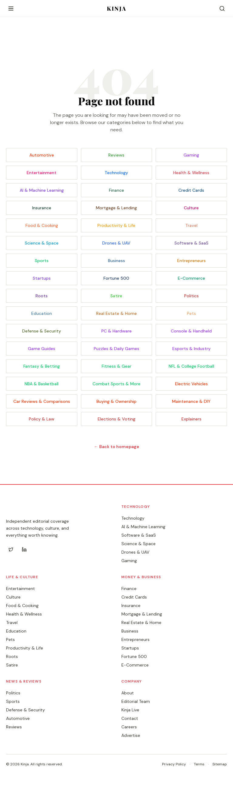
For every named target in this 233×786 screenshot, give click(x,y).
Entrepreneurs (191, 260)
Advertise (130, 735)
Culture (191, 208)
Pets (191, 313)
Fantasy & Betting (41, 366)
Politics (191, 296)
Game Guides (41, 348)
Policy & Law (41, 419)
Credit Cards (191, 190)
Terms (199, 764)
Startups (42, 278)
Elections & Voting (116, 419)
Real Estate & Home (116, 313)
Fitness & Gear (116, 366)
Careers (129, 727)
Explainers (191, 419)
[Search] (222, 8)
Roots (41, 296)
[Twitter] (11, 549)
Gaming (191, 155)
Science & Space (42, 243)
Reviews (116, 155)
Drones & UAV (116, 243)
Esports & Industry (191, 348)
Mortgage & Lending (116, 208)
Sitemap (219, 764)
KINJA (117, 8)
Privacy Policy (174, 764)
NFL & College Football (191, 366)
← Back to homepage (116, 446)
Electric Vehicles (191, 383)
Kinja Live (130, 710)
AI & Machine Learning (42, 190)
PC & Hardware (116, 331)
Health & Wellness (191, 172)
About (127, 693)
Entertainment (41, 172)
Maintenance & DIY (191, 401)
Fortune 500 (116, 278)
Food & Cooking (41, 225)
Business (116, 260)
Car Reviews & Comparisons (41, 401)
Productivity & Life (116, 225)
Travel (191, 225)
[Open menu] (11, 8)
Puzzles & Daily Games (116, 348)
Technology (116, 172)
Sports (42, 260)
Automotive (41, 155)
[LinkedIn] (24, 549)
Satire (116, 296)
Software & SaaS (191, 243)
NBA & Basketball (42, 383)
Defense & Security (41, 331)
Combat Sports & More (116, 383)
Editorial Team (135, 701)
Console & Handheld (191, 331)
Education (41, 313)
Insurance (41, 208)
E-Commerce (191, 278)
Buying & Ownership (116, 401)
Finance (116, 190)
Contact (129, 718)
